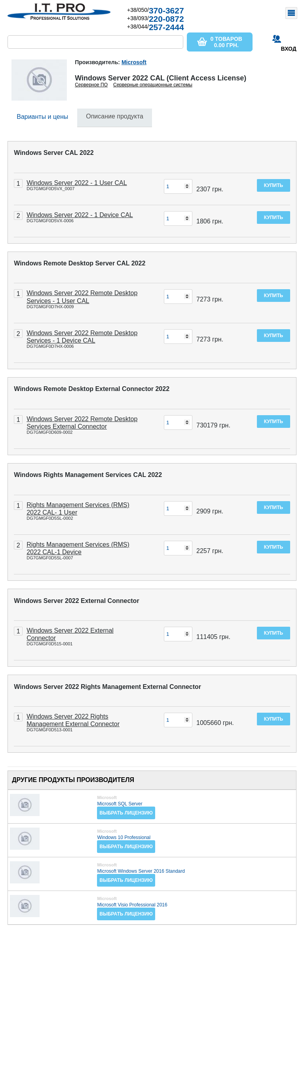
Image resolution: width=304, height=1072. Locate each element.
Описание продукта (114, 116)
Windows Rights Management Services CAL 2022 (88, 474)
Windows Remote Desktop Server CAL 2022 (79, 263)
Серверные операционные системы (152, 85)
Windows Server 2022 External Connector (76, 600)
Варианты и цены (42, 116)
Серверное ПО (91, 85)
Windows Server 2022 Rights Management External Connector (107, 686)
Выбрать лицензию (125, 813)
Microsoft (134, 62)
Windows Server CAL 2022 (53, 152)
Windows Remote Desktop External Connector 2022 (91, 388)
